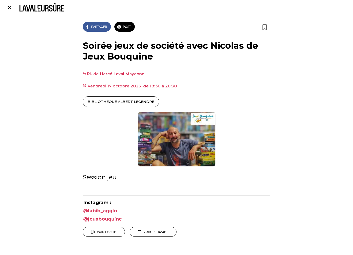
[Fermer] (9, 7)
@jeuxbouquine (102, 219)
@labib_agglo (100, 211)
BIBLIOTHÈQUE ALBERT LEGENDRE (121, 101)
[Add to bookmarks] (264, 27)
